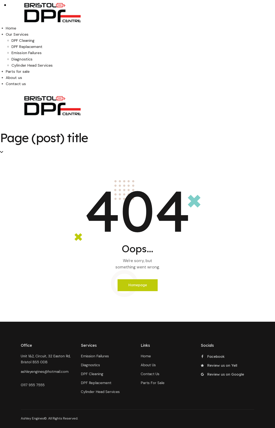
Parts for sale (17, 71)
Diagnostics (21, 59)
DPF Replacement (27, 46)
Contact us (16, 83)
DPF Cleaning (23, 40)
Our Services (17, 34)
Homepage (137, 285)
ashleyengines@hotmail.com (45, 371)
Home (11, 28)
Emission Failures (26, 52)
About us (14, 77)
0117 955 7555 (33, 385)
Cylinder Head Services (32, 65)
